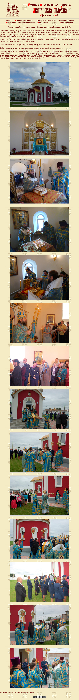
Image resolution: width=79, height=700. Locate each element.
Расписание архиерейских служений (20, 22)
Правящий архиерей (66, 20)
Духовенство (43, 22)
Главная (8, 20)
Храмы (54, 22)
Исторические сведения (24, 20)
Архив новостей (66, 22)
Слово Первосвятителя (46, 20)
